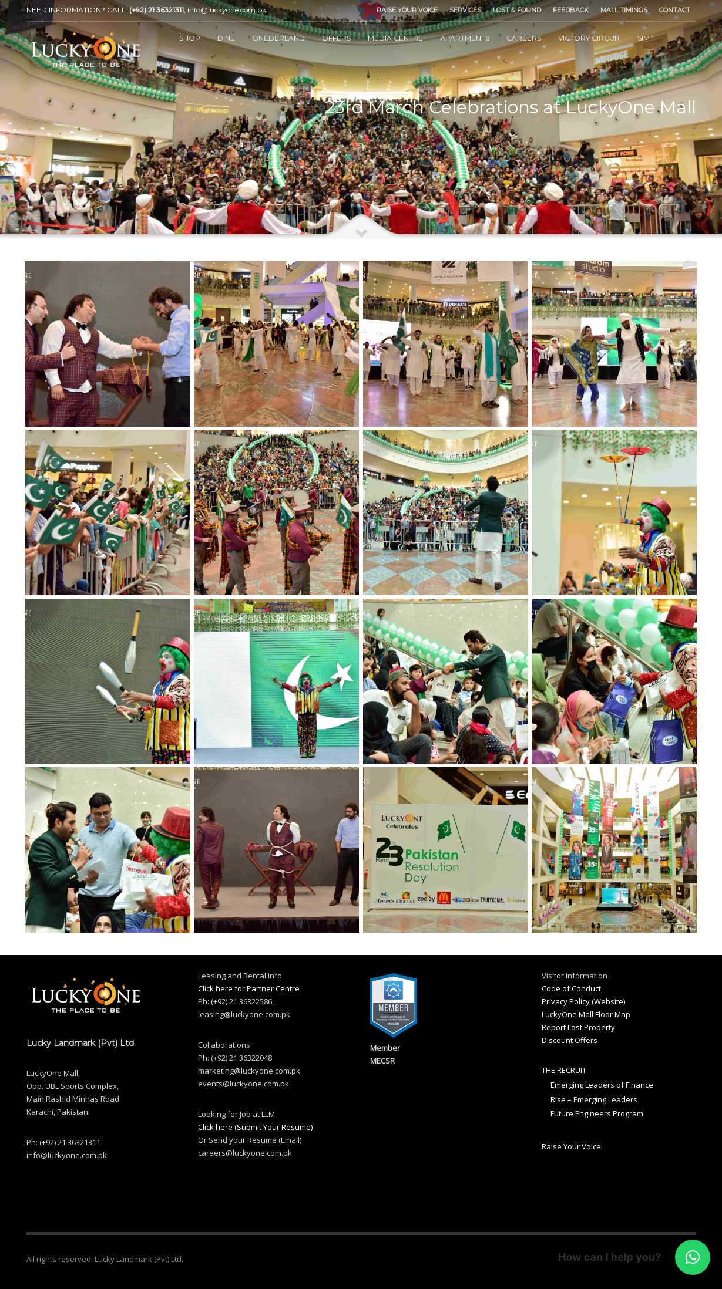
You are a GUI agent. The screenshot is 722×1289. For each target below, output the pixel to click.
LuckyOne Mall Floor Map (586, 1014)
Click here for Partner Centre (249, 988)
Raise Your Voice (571, 1146)
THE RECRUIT (564, 1070)
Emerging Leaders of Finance (601, 1084)
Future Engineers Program (596, 1113)
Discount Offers (569, 1040)
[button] (692, 1257)
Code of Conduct (571, 988)
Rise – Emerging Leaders (593, 1099)
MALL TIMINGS (623, 10)
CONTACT (674, 10)
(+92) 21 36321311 (156, 9)
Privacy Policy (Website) (583, 1001)
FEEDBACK (571, 10)
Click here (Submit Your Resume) (255, 1127)
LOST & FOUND (517, 10)
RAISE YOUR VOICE (407, 10)
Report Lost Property (578, 1027)
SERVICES (465, 10)
